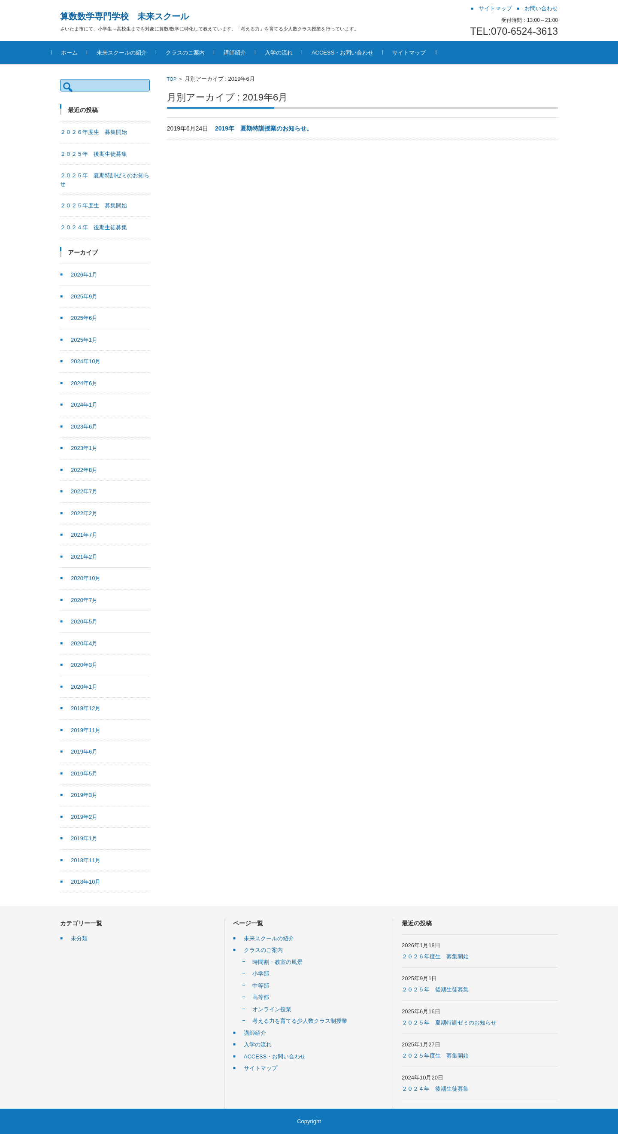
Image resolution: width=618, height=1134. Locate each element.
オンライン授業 (271, 1009)
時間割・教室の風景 (277, 962)
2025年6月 (84, 318)
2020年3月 (84, 665)
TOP (171, 79)
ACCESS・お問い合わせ (351, 52)
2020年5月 (84, 621)
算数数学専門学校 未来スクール (124, 16)
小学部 (260, 973)
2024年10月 (85, 361)
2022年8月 (84, 470)
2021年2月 (84, 556)
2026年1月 (84, 274)
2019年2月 (84, 817)
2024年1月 (84, 404)
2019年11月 (85, 730)
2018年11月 (85, 860)
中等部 (260, 985)
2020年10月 (85, 578)
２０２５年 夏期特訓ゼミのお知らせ (449, 1022)
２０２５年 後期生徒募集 (93, 154)
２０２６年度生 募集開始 (93, 132)
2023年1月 (84, 448)
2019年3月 (84, 795)
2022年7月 (84, 491)
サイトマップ (417, 52)
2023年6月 (84, 426)
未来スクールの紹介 (130, 52)
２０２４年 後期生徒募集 (93, 227)
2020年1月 (84, 687)
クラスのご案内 (193, 52)
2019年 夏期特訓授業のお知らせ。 (263, 128)
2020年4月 (84, 643)
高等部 (260, 997)
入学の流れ (287, 52)
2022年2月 (84, 513)
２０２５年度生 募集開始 (93, 205)
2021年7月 (84, 535)
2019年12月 (85, 708)
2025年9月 (84, 296)
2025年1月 (84, 340)
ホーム (78, 52)
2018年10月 (85, 882)
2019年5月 (84, 773)
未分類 (79, 938)
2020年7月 (84, 600)
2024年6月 (84, 383)
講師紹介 (243, 52)
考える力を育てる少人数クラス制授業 (299, 1021)
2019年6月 (84, 751)
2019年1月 (84, 838)
